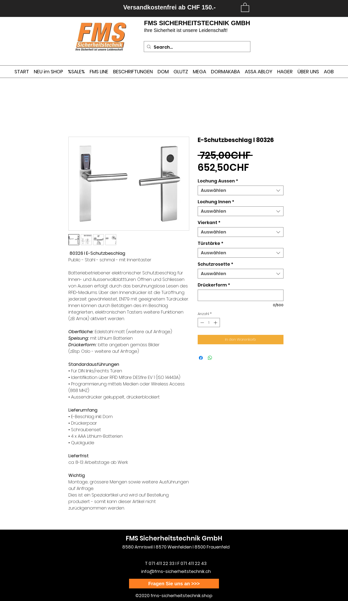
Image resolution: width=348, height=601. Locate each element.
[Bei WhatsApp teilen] (210, 358)
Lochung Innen (216, 201)
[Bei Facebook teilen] (201, 358)
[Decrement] (201, 322)
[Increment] (216, 322)
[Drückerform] (240, 295)
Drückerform (214, 285)
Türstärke (210, 243)
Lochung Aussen (218, 181)
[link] (245, 7)
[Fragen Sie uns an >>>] (174, 583)
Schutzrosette (215, 264)
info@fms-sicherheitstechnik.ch (176, 571)
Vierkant (209, 222)
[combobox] (240, 190)
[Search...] (197, 47)
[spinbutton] (209, 322)
